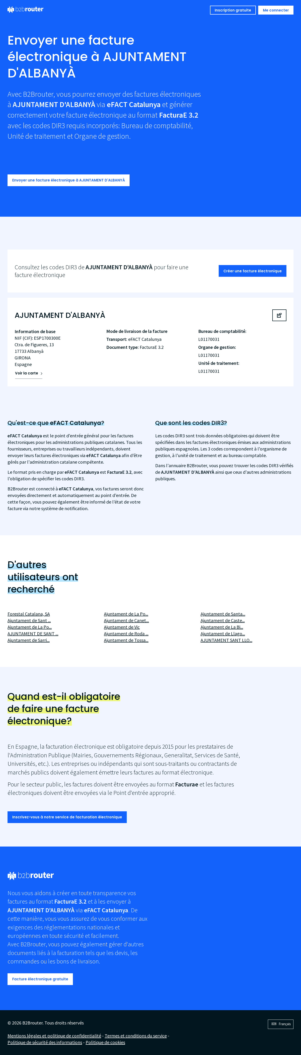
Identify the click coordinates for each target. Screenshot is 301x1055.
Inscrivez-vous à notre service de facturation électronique (67, 817)
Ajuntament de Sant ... (29, 620)
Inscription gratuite (233, 10)
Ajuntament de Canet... (126, 620)
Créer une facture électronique (252, 271)
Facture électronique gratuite (40, 979)
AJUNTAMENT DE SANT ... (33, 633)
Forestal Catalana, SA (29, 614)
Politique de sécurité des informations (45, 1042)
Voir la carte (26, 373)
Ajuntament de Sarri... (29, 640)
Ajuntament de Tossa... (126, 640)
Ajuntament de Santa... (223, 614)
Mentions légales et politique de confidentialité (54, 1036)
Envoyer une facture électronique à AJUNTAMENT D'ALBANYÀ (68, 180)
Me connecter (276, 10)
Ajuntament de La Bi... (222, 627)
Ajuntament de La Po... (30, 627)
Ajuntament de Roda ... (126, 633)
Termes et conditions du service (136, 1036)
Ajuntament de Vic (122, 627)
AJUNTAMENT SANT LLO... (226, 640)
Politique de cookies (105, 1042)
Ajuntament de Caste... (223, 620)
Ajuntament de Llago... (223, 633)
